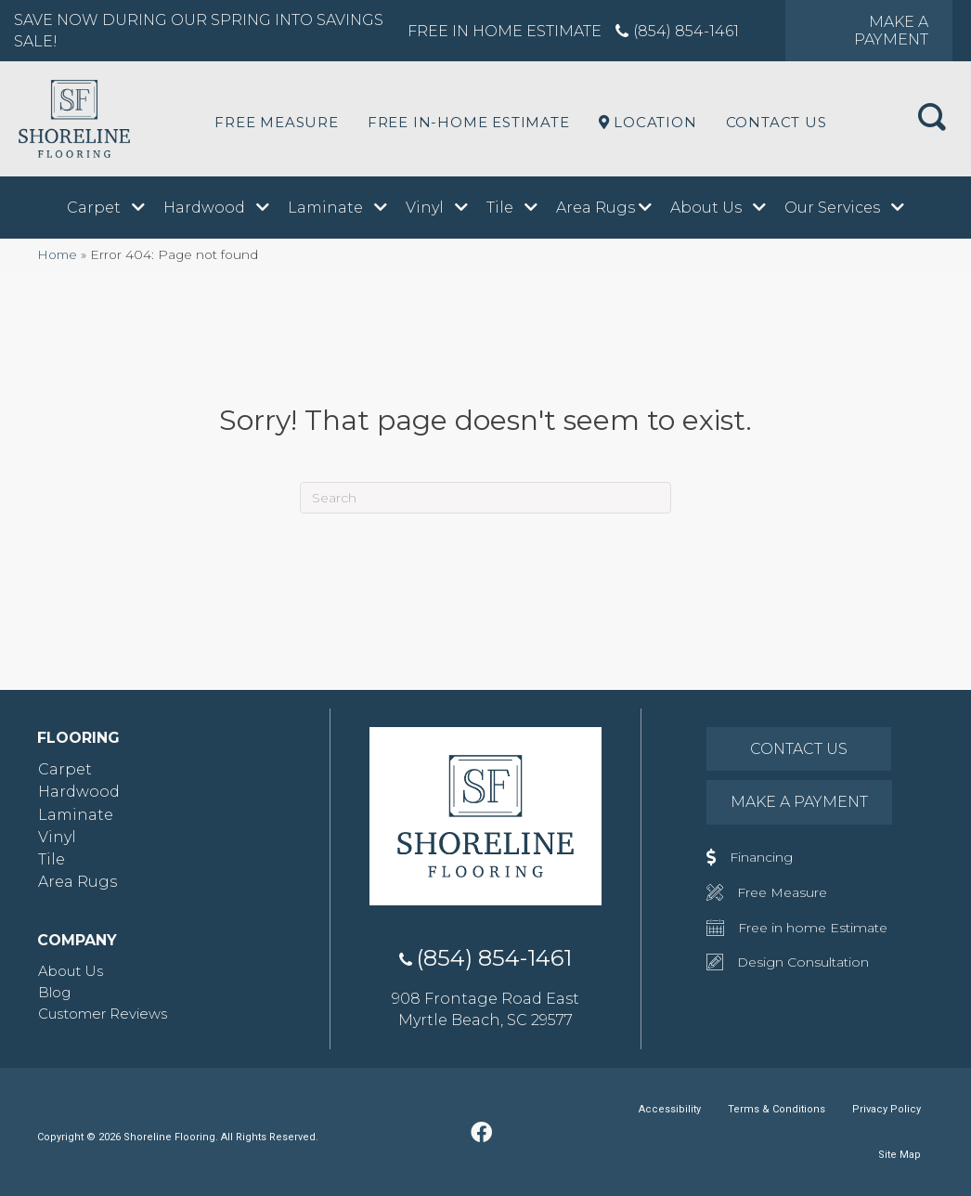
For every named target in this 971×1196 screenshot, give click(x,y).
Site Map (899, 1155)
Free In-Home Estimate (469, 122)
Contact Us (776, 122)
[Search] (485, 498)
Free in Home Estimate (505, 31)
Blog (54, 992)
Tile (51, 859)
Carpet (65, 769)
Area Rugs (77, 881)
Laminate (75, 815)
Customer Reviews (102, 1013)
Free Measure (276, 122)
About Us (70, 971)
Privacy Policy (886, 1109)
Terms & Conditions (776, 1109)
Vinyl (57, 837)
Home (57, 254)
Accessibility (670, 1109)
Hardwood (79, 791)
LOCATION (648, 122)
